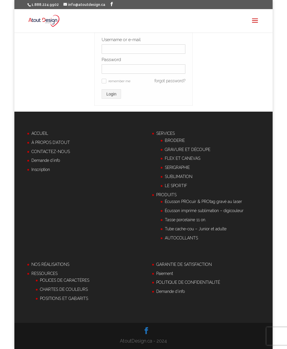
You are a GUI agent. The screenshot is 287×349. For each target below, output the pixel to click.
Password (111, 59)
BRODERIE (175, 140)
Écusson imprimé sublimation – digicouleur (204, 210)
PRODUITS (166, 194)
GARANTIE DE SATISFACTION (184, 264)
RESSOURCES (44, 273)
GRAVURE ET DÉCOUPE (187, 149)
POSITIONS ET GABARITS (64, 298)
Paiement (164, 273)
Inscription (40, 169)
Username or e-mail (121, 39)
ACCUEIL (39, 133)
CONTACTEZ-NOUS (50, 151)
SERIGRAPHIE (177, 167)
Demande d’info (45, 160)
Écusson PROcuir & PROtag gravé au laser (203, 201)
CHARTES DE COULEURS (64, 289)
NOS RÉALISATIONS (50, 264)
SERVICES (165, 133)
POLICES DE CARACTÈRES (64, 280)
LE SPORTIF (176, 185)
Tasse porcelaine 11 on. (185, 219)
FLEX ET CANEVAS (182, 158)
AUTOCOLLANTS (181, 238)
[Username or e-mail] (143, 49)
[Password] (143, 69)
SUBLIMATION (178, 176)
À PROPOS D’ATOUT (50, 142)
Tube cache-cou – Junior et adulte (195, 228)
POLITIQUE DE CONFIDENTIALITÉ (188, 282)
